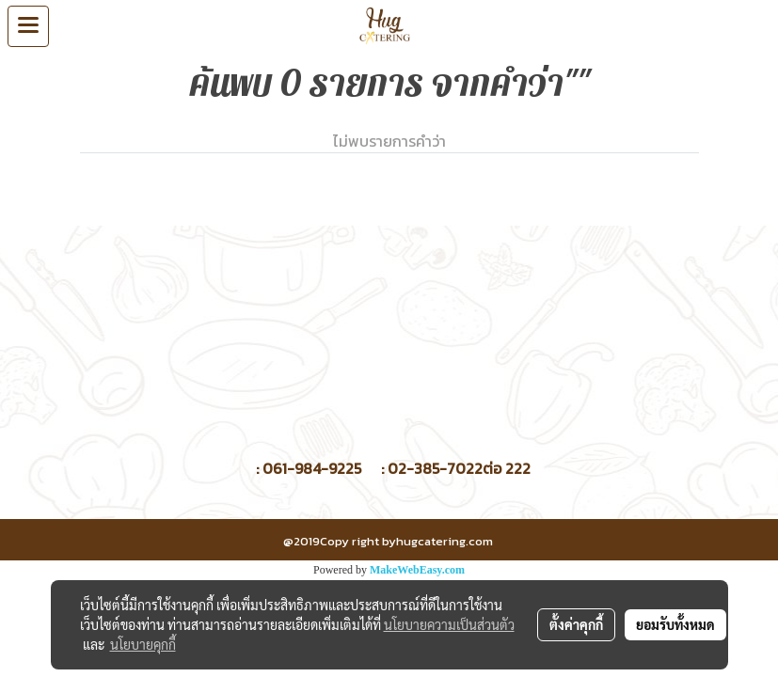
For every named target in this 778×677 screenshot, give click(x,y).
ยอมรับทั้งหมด (675, 624)
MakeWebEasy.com (417, 569)
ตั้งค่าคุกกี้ (576, 624)
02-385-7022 (435, 468)
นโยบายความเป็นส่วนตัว (449, 624)
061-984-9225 (311, 468)
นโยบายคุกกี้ (143, 644)
